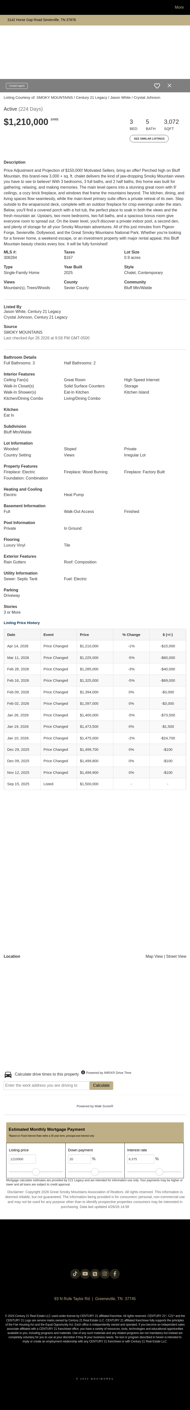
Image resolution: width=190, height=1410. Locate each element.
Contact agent (16, 85)
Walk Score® (104, 1106)
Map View (154, 956)
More (179, 7)
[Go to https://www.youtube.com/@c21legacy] (85, 1274)
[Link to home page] (6, 7)
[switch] (157, 86)
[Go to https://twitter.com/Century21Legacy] (95, 1274)
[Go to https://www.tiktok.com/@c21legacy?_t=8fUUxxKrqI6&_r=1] (75, 1274)
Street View (176, 956)
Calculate (101, 1085)
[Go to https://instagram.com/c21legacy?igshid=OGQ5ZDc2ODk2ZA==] (105, 1274)
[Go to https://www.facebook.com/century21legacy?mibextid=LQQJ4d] (115, 1274)
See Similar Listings (149, 138)
